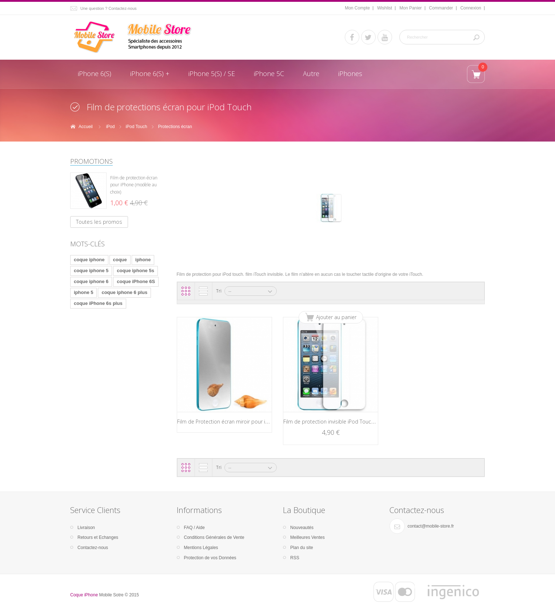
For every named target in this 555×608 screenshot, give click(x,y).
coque (120, 259)
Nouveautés (302, 527)
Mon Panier (410, 8)
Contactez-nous (92, 547)
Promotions (91, 161)
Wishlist (384, 8)
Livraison (86, 527)
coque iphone (89, 259)
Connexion (470, 8)
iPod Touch (136, 126)
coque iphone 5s (135, 270)
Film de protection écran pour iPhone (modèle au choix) (133, 185)
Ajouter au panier (336, 317)
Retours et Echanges (97, 537)
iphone (143, 259)
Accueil (86, 126)
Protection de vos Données (210, 557)
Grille (185, 291)
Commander (441, 8)
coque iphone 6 (91, 281)
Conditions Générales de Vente (214, 537)
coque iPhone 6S (136, 281)
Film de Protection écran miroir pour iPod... (227, 421)
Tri (218, 291)
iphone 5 (83, 292)
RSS (294, 557)
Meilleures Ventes (307, 537)
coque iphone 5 (91, 270)
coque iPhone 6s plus (98, 303)
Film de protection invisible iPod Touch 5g (332, 421)
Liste (203, 291)
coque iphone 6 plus (124, 292)
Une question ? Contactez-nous (108, 8)
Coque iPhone (84, 594)
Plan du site (301, 547)
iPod (110, 126)
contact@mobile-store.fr (431, 526)
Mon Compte (357, 8)
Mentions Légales (201, 547)
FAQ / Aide (194, 527)
